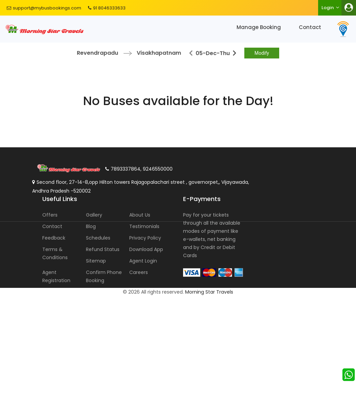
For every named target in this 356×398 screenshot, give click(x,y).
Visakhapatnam (159, 53)
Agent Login (143, 260)
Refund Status (102, 249)
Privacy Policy (145, 237)
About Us (139, 215)
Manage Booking (259, 27)
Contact (310, 27)
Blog (91, 226)
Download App (146, 249)
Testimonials (144, 226)
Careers (138, 272)
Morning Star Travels (209, 292)
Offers (50, 215)
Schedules (98, 237)
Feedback (53, 237)
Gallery (94, 215)
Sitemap (96, 260)
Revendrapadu (97, 53)
